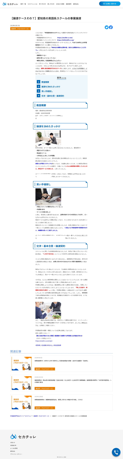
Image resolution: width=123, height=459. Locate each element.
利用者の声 (13, 445)
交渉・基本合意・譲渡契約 (53, 95)
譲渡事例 (68, 4)
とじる (64, 78)
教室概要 (45, 82)
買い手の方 (50, 4)
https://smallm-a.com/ (65, 38)
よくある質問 (13, 448)
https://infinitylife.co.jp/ (65, 40)
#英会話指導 (57, 345)
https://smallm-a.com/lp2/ (43, 341)
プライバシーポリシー (16, 454)
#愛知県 (37, 345)
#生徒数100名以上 (47, 345)
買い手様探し (47, 91)
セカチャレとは (32, 4)
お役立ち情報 (60, 4)
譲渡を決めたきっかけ (51, 86)
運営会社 (76, 4)
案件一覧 (23, 4)
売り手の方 (42, 4)
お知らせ (12, 442)
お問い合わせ (109, 3)
